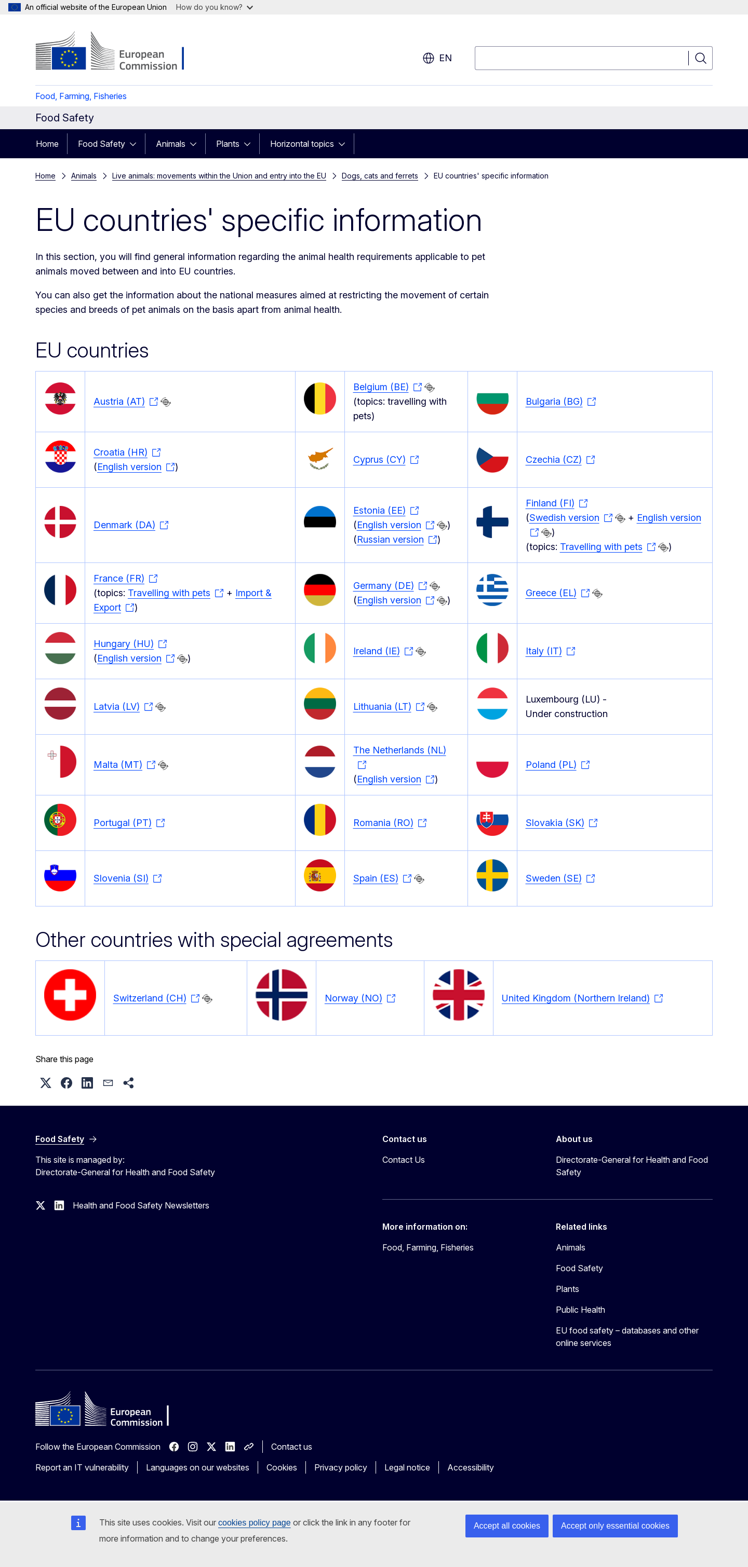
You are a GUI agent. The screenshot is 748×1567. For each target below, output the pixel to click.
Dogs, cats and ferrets (380, 175)
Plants (227, 144)
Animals (170, 144)
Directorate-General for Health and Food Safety (632, 1165)
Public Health (580, 1309)
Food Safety (101, 144)
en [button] (437, 58)
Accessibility (470, 1467)
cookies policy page (254, 1522)
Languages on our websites (197, 1467)
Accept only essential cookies (615, 1525)
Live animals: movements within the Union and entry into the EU (219, 175)
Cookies (281, 1467)
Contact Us (403, 1159)
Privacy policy (340, 1467)
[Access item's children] (136, 143)
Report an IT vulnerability (82, 1467)
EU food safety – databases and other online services (627, 1336)
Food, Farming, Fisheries (81, 96)
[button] (45, 1083)
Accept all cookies (507, 1525)
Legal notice (407, 1467)
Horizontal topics (302, 144)
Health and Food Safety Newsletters (141, 1205)
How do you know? (214, 7)
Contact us (291, 1446)
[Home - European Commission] (119, 52)
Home (47, 144)
